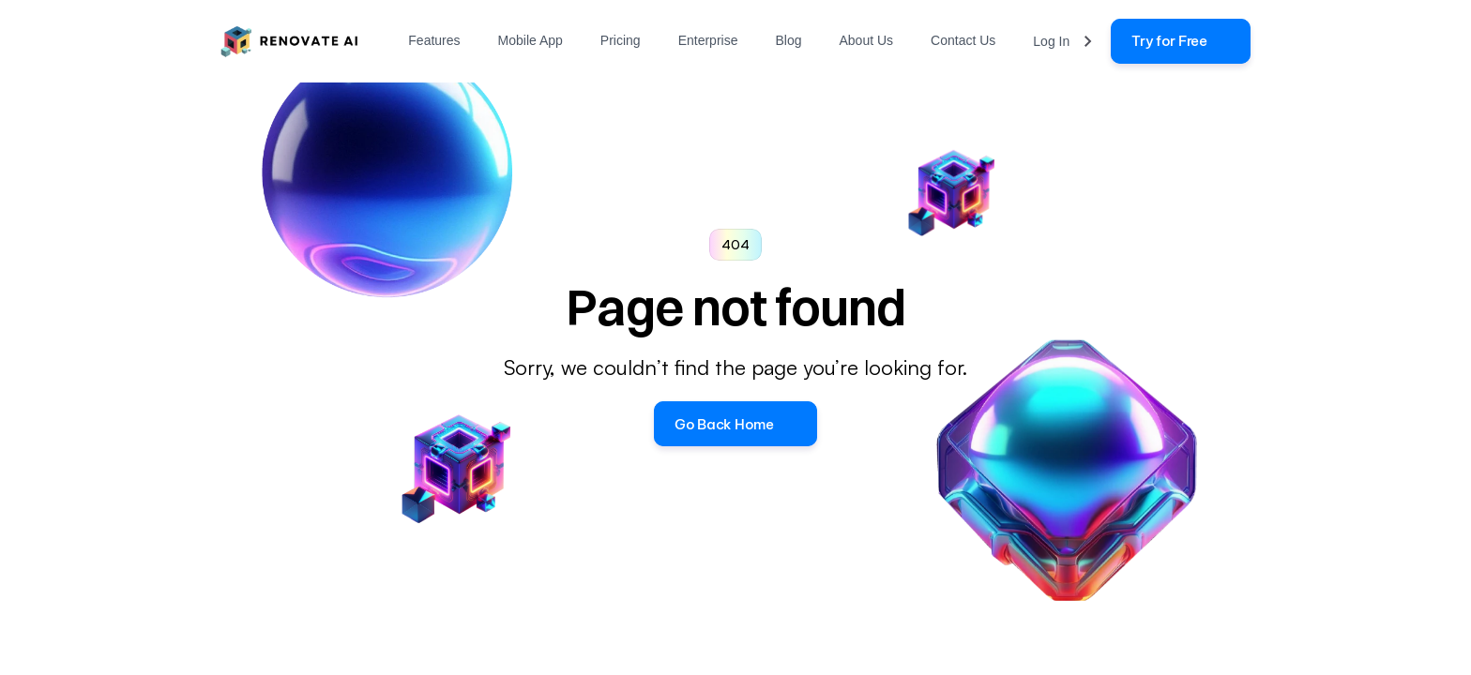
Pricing (620, 40)
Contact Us (963, 40)
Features (434, 40)
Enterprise (708, 40)
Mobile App (530, 40)
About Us (866, 40)
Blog (788, 40)
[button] (735, 423)
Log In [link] (1051, 41)
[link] (1180, 41)
